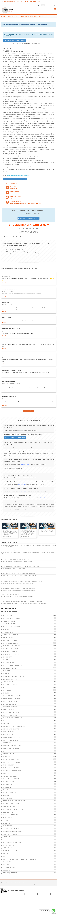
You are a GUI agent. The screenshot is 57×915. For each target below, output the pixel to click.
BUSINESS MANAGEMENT (12, 16)
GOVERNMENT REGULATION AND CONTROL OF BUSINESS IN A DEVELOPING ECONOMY (21, 581)
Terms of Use (41, 881)
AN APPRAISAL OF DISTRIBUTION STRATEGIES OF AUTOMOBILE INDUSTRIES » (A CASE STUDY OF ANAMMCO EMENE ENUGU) (28, 553)
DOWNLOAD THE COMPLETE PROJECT (14, 40)
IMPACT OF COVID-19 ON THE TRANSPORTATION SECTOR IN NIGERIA (17, 596)
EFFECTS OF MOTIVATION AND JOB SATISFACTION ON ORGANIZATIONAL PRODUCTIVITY (22, 599)
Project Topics (35, 881)
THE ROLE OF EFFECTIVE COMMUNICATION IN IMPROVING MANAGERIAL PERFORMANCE (22, 586)
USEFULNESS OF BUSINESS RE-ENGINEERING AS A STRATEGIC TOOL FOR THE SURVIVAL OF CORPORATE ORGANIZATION (25, 578)
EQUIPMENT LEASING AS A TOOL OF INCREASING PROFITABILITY (16, 564)
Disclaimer (38, 884)
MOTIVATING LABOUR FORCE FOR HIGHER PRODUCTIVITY (31, 16)
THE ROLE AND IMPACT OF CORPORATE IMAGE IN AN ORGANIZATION (17, 583)
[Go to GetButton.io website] (53, 913)
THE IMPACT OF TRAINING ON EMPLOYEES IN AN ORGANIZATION (16, 561)
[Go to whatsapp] (53, 910)
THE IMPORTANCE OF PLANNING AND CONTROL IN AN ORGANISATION (18, 573)
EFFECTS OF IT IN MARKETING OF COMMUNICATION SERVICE (15, 559)
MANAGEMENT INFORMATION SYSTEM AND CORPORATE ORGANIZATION (18, 575)
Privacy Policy (32, 884)
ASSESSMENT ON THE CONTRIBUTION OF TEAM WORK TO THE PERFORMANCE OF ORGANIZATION (24, 603)
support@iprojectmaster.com (8, 1)
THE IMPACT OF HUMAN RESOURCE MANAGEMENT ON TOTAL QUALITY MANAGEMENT (21, 601)
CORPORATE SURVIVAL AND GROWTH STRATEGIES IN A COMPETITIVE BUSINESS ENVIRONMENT (23, 606)
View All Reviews (28, 411)
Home (3, 16)
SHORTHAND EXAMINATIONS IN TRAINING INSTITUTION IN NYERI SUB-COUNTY (20, 566)
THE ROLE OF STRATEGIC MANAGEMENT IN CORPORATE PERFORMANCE (18, 588)
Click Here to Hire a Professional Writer (28, 218)
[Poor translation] (5, 892)
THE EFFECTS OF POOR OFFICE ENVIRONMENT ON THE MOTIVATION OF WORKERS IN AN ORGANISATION (25, 571)
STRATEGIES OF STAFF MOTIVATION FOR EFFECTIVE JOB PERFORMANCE (18, 590)
